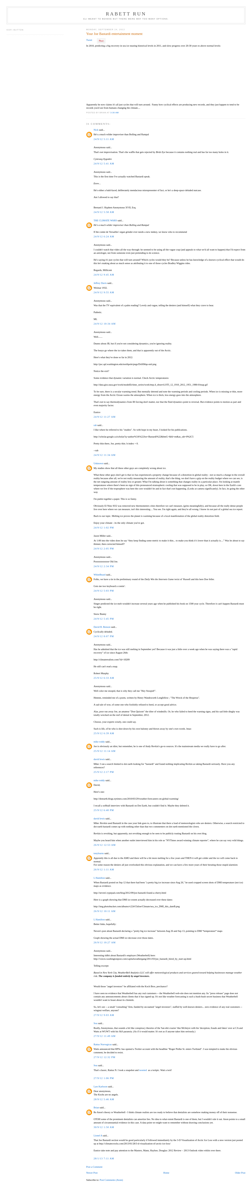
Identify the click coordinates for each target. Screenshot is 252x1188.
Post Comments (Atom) (111, 1180)
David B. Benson (102, 627)
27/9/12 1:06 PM (104, 1078)
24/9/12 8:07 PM (104, 636)
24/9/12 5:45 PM (104, 618)
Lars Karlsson (100, 1086)
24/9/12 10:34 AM (105, 323)
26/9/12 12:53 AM (105, 845)
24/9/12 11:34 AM (105, 455)
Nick (96, 130)
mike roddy (99, 741)
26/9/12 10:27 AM (105, 942)
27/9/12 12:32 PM (104, 1057)
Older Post (240, 1172)
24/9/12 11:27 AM (105, 417)
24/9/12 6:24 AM (104, 236)
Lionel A (98, 1135)
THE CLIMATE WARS (105, 220)
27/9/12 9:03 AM (104, 1015)
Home (166, 1172)
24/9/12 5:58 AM (104, 212)
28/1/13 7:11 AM (104, 1158)
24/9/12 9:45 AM (104, 274)
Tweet (89, 40)
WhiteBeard (99, 574)
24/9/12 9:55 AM (104, 292)
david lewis (99, 759)
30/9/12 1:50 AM (104, 1127)
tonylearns (99, 853)
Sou (95, 1023)
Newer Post (91, 1172)
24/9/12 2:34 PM (104, 566)
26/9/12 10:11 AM (105, 911)
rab (95, 425)
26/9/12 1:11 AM (104, 869)
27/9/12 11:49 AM (105, 1036)
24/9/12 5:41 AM (104, 163)
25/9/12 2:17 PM (104, 772)
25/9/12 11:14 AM (105, 751)
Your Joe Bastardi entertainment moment (114, 34)
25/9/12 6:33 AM (104, 678)
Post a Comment (94, 1167)
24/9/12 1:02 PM (104, 527)
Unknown (98, 463)
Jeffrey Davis (100, 283)
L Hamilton (99, 878)
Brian (96, 1107)
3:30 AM (114, 112)
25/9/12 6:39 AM (104, 733)
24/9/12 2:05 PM (104, 548)
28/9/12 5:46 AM (104, 1099)
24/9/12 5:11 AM (104, 139)
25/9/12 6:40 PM (104, 810)
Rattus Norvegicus (103, 1044)
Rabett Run (126, 13)
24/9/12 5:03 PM (104, 590)
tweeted (143, 1070)
